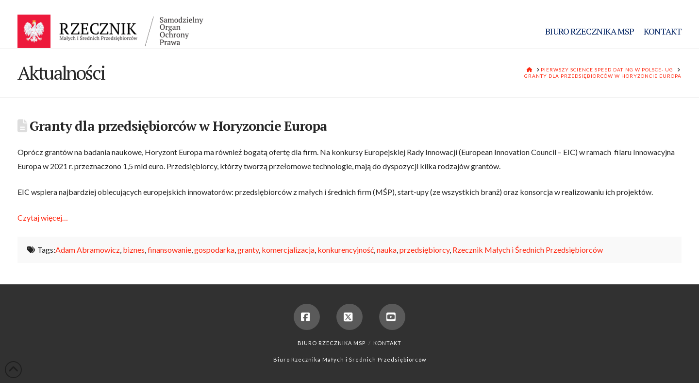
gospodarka (214, 249)
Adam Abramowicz (87, 249)
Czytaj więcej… (42, 217)
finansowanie (169, 249)
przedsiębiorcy (424, 249)
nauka (387, 249)
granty (248, 249)
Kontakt (387, 343)
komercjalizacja (288, 249)
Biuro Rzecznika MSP (332, 343)
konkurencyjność (345, 249)
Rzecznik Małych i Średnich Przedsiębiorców (527, 249)
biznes (134, 249)
